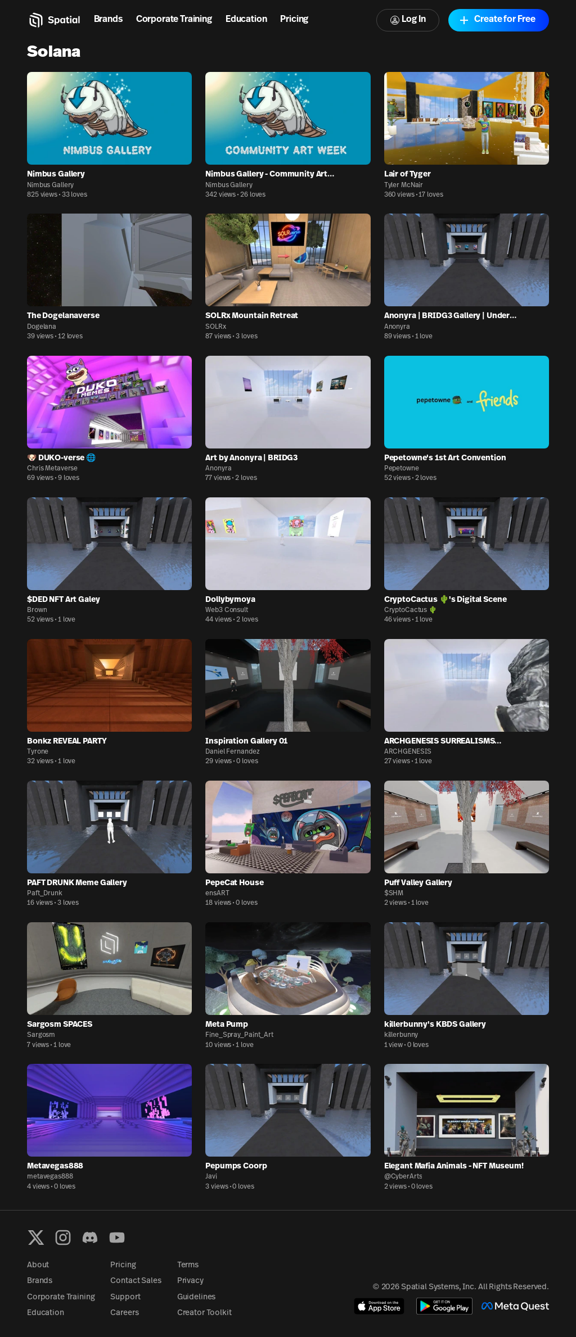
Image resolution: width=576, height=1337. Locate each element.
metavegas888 (50, 1176)
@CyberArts (403, 1176)
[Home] (53, 20)
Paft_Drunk (44, 893)
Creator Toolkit (204, 1313)
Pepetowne (401, 468)
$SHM (394, 893)
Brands (108, 19)
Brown (37, 610)
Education (246, 19)
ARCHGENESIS (408, 752)
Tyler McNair (404, 185)
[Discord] (90, 1238)
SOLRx (215, 327)
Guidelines (196, 1297)
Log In (407, 20)
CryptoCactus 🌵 (410, 610)
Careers (124, 1313)
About (38, 1265)
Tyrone (37, 752)
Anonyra (397, 327)
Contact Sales (135, 1281)
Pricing (294, 19)
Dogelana (41, 327)
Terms (188, 1265)
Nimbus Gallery (50, 185)
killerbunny (401, 1035)
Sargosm (41, 1035)
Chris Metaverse (52, 468)
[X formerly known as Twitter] (36, 1238)
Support (125, 1297)
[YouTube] (117, 1238)
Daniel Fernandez (232, 752)
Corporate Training (174, 19)
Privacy (190, 1281)
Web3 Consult (226, 610)
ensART (217, 893)
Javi (211, 1176)
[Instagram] (63, 1238)
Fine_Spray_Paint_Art (239, 1035)
